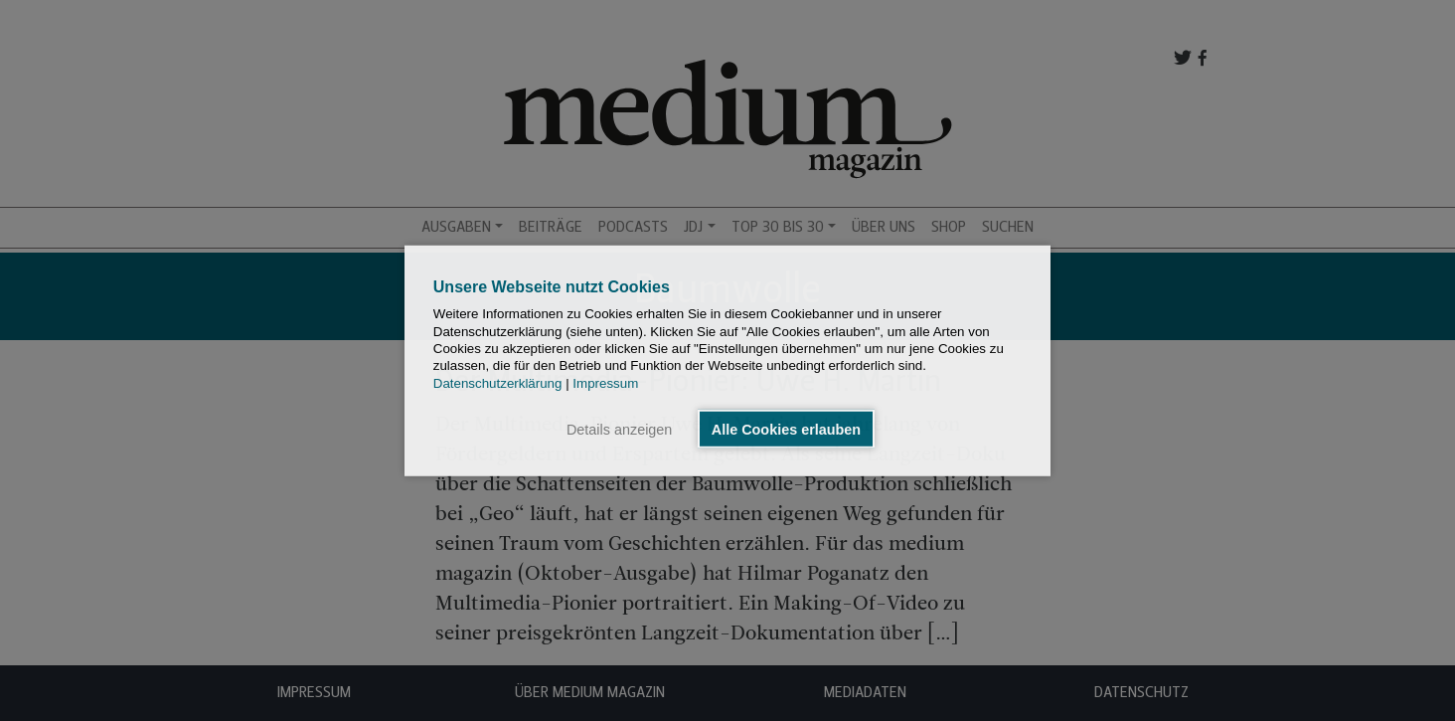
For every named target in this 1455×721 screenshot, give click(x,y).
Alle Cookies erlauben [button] (786, 429)
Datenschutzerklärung (498, 382)
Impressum (605, 382)
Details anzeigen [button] (619, 429)
